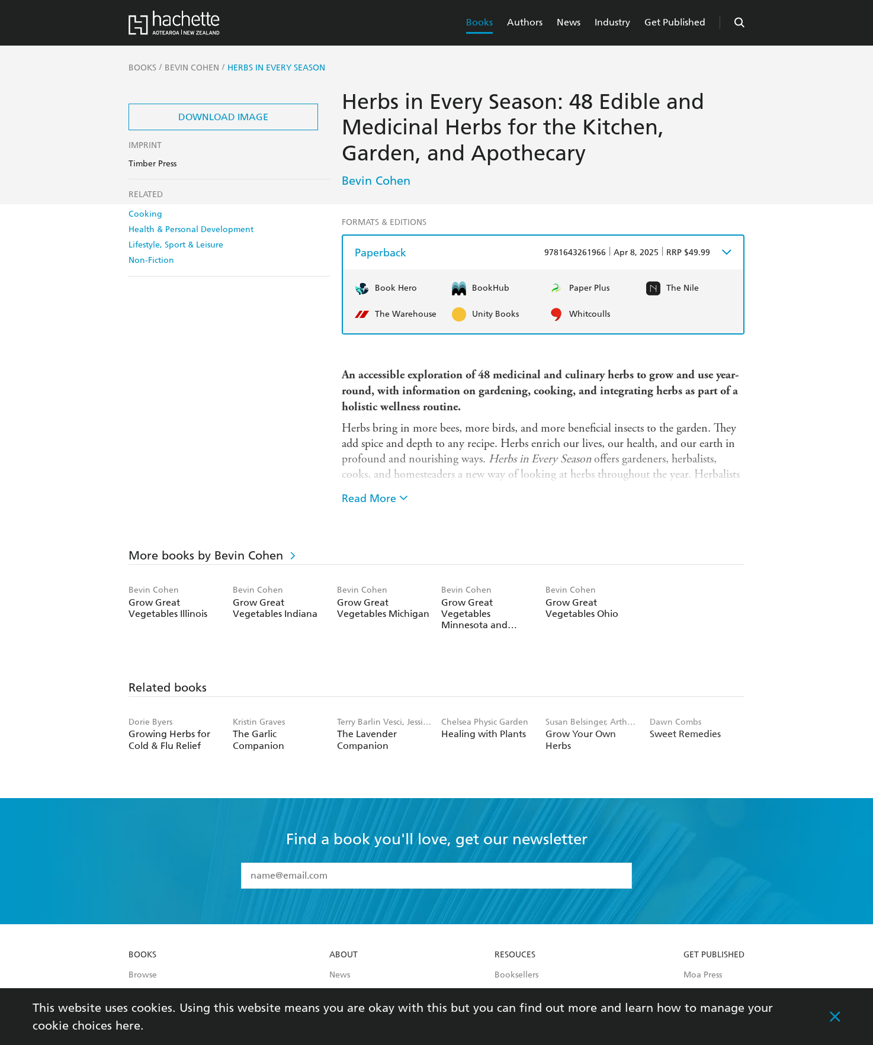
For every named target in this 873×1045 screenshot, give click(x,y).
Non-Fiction (151, 260)
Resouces (515, 955)
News (568, 22)
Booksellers (516, 975)
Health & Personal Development (191, 229)
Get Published (674, 22)
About (343, 955)
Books (479, 22)
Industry (612, 22)
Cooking (145, 214)
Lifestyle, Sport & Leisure (176, 245)
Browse (143, 975)
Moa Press (702, 975)
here (127, 1025)
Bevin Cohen (376, 180)
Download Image (223, 117)
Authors (525, 22)
